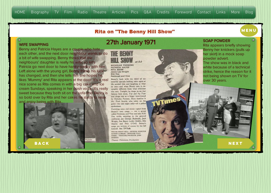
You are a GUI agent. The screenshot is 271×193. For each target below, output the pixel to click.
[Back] (42, 143)
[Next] (235, 143)
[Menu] (249, 30)
